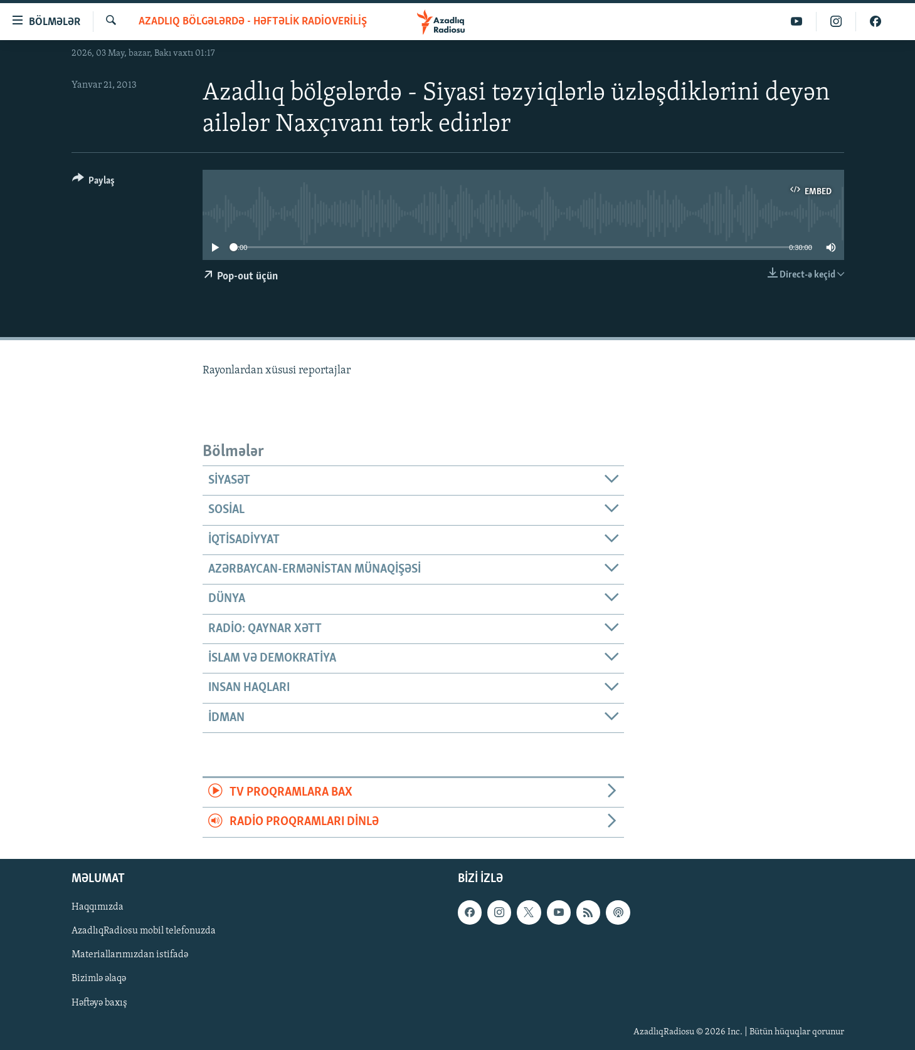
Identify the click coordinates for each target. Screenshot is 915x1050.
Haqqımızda (97, 907)
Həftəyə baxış (99, 1002)
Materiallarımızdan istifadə (129, 955)
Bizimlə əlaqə (98, 979)
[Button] (93, 182)
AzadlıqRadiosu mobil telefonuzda (143, 931)
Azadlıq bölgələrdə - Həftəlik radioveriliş (253, 22)
